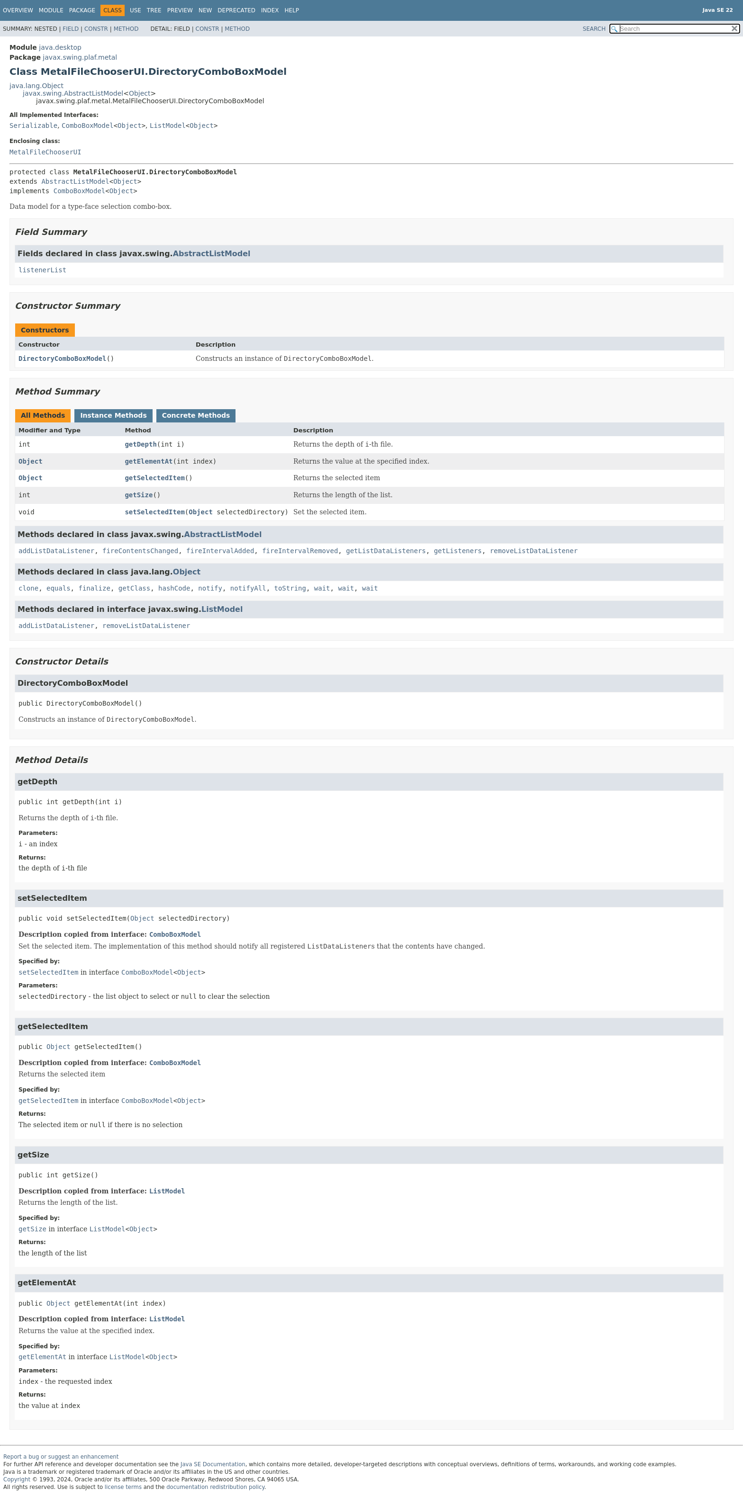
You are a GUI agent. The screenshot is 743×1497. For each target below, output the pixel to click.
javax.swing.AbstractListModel (73, 93)
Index (270, 10)
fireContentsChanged (140, 551)
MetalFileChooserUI (45, 152)
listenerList (42, 270)
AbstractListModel (75, 181)
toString (290, 588)
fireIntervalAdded (220, 551)
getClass (134, 588)
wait (322, 588)
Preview (180, 10)
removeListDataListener (534, 551)
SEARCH (594, 29)
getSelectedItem (154, 478)
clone (28, 588)
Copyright (16, 1479)
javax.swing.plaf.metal (80, 57)
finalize (94, 588)
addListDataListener (56, 551)
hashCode (174, 588)
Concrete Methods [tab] (196, 415)
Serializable (33, 125)
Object (140, 93)
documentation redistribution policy (215, 1487)
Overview (18, 10)
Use (135, 10)
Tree (154, 10)
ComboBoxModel (88, 125)
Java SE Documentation (213, 1464)
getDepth (140, 444)
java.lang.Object (36, 86)
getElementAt (148, 461)
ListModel (168, 125)
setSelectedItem (154, 512)
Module (51, 10)
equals (58, 588)
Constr (96, 29)
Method (126, 29)
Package (82, 10)
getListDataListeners (386, 551)
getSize (139, 495)
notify (210, 588)
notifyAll (248, 588)
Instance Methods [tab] (113, 415)
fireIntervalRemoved (300, 551)
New (205, 10)
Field (71, 29)
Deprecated (236, 10)
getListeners (458, 551)
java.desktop (60, 47)
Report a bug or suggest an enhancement (60, 1456)
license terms (123, 1487)
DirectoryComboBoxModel (62, 358)
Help (292, 10)
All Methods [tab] (43, 415)
